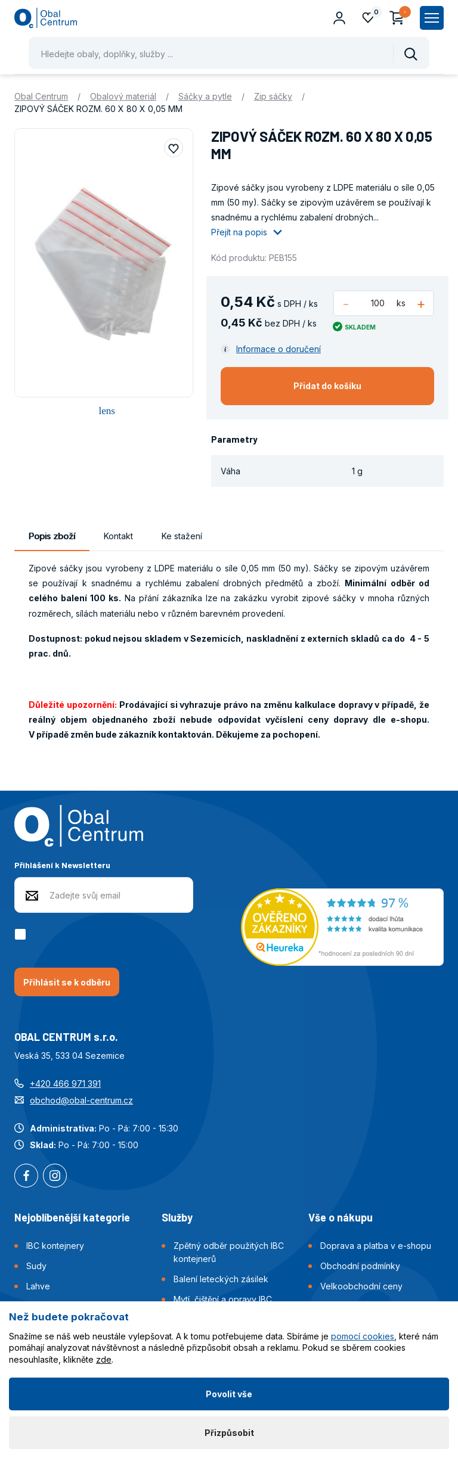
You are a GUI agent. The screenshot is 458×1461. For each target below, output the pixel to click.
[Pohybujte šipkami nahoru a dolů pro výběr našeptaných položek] (229, 53)
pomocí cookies (362, 1336)
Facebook (26, 1177)
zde (104, 1359)
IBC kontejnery (55, 1246)
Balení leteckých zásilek (221, 1279)
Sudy (36, 1266)
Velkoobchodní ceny (361, 1286)
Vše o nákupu (340, 1217)
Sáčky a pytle (205, 96)
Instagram (55, 1177)
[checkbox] (22, 934)
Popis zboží (52, 536)
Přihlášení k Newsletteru (62, 865)
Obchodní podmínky (360, 1266)
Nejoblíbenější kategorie (72, 1217)
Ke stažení (182, 536)
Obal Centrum (41, 96)
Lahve (38, 1286)
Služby (177, 1217)
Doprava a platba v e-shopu (375, 1246)
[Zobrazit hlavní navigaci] (432, 18)
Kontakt (118, 536)
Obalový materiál (123, 96)
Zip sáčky (273, 96)
